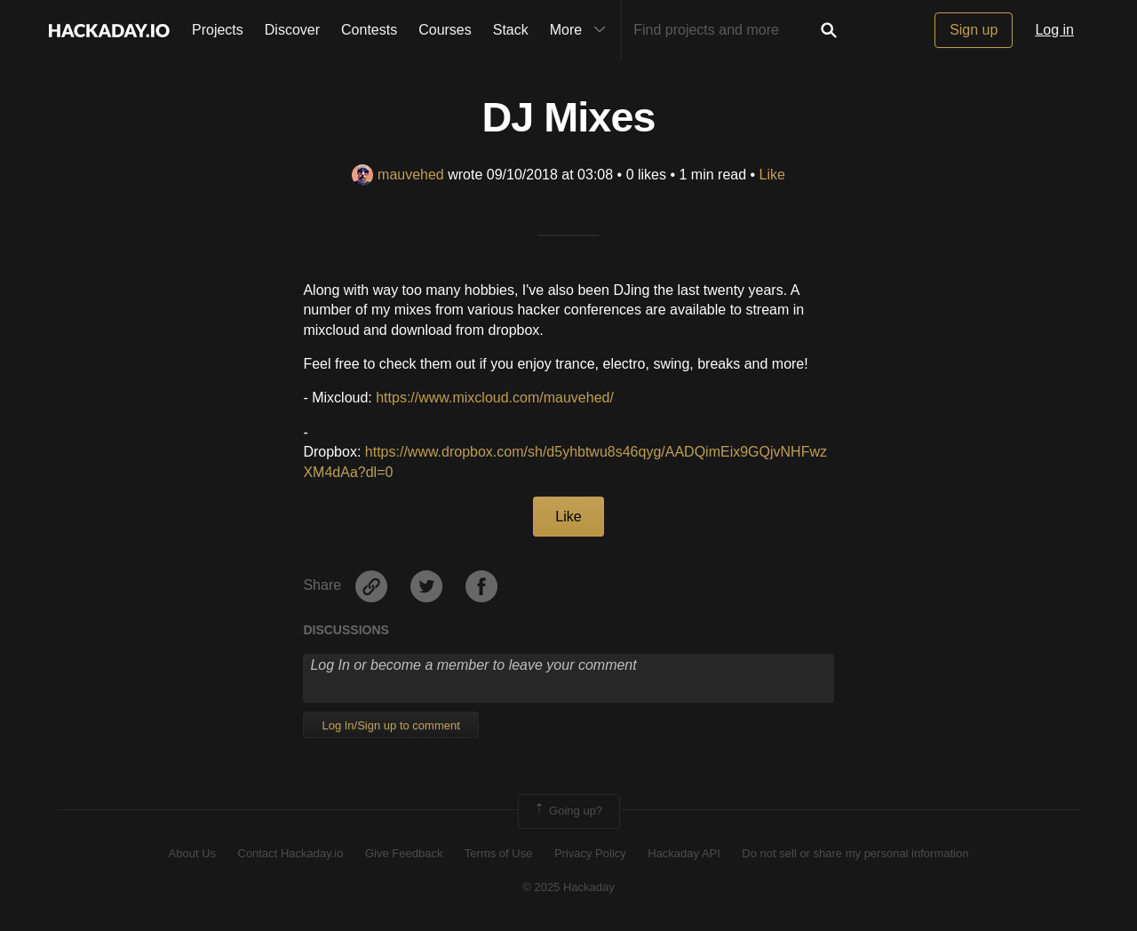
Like (772, 174)
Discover (292, 29)
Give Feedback (403, 853)
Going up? (567, 811)
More (582, 30)
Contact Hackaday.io (291, 853)
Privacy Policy (590, 853)
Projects (217, 29)
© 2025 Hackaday (568, 887)
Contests (369, 29)
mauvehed (398, 174)
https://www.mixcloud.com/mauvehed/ (495, 397)
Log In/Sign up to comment (390, 725)
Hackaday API (684, 853)
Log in (1054, 29)
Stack (511, 29)
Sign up (974, 29)
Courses (445, 29)
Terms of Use (499, 853)
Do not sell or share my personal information (855, 853)
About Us (192, 853)
